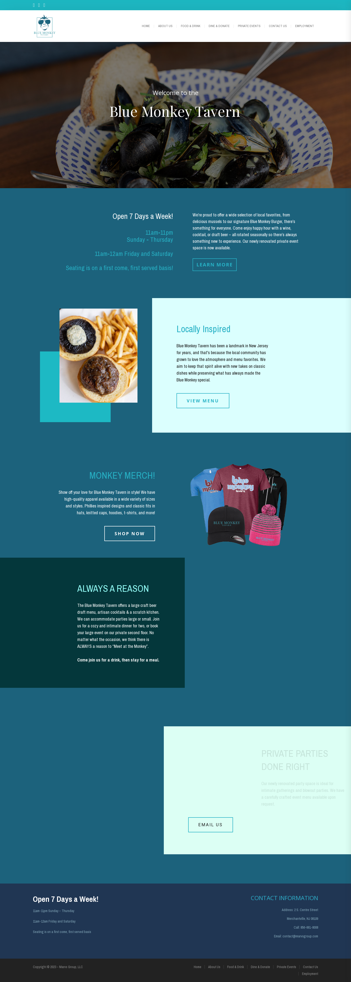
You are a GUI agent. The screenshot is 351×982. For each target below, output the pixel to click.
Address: (287, 910)
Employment (304, 26)
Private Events (249, 26)
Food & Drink (190, 26)
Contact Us (278, 26)
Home (146, 26)
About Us (165, 26)
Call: (297, 927)
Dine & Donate (219, 26)
